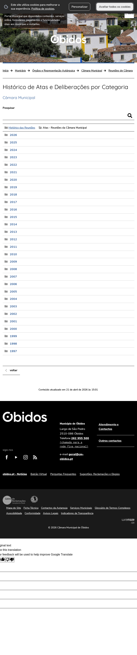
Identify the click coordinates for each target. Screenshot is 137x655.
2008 (13, 269)
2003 (13, 306)
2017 (13, 202)
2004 (13, 299)
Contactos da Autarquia (54, 508)
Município (20, 70)
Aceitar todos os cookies (115, 7)
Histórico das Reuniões (22, 128)
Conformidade (32, 513)
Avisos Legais (50, 513)
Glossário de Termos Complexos (112, 508)
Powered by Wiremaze (128, 521)
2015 (13, 217)
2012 (13, 239)
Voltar (13, 370)
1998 (13, 344)
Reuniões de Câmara (120, 70)
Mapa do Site (13, 508)
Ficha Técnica (31, 508)
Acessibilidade (34, 499)
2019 (13, 187)
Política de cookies (42, 9)
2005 (13, 292)
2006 (13, 284)
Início (6, 70)
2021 (13, 172)
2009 (13, 262)
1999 (13, 336)
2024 (13, 150)
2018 (13, 195)
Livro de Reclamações (14, 500)
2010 (13, 254)
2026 (13, 135)
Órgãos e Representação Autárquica (53, 70)
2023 (13, 157)
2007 (13, 277)
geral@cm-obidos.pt (72, 456)
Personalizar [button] (80, 7)
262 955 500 (75, 442)
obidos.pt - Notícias (15, 474)
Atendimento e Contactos (109, 427)
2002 (13, 314)
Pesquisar (9, 108)
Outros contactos (110, 441)
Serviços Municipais (81, 508)
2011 (13, 247)
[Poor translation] (9, 559)
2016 (13, 210)
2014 (13, 224)
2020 (13, 180)
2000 (13, 329)
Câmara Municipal (91, 70)
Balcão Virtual (39, 474)
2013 (13, 232)
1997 (13, 351)
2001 (13, 321)
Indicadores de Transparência (77, 513)
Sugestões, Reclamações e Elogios (100, 474)
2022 (13, 165)
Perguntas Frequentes (63, 474)
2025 (13, 142)
